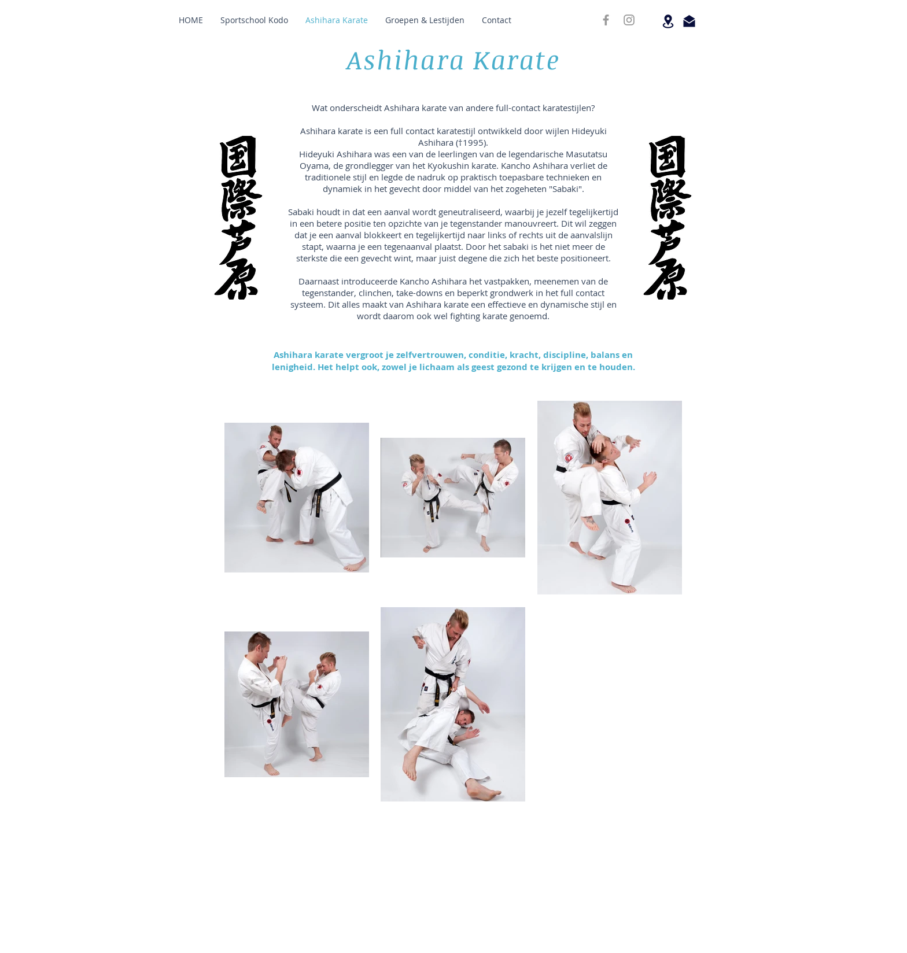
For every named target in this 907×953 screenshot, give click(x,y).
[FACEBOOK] (606, 20)
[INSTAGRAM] (629, 20)
